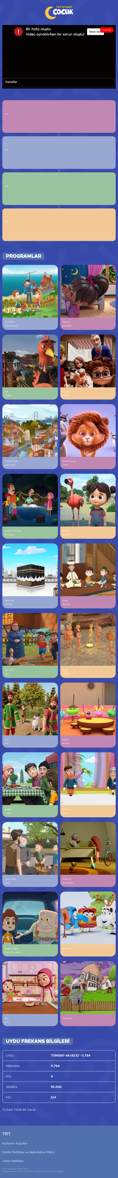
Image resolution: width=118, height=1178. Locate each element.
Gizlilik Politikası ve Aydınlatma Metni (28, 1152)
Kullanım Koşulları (15, 1143)
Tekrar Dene (95, 31)
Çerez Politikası (13, 1161)
